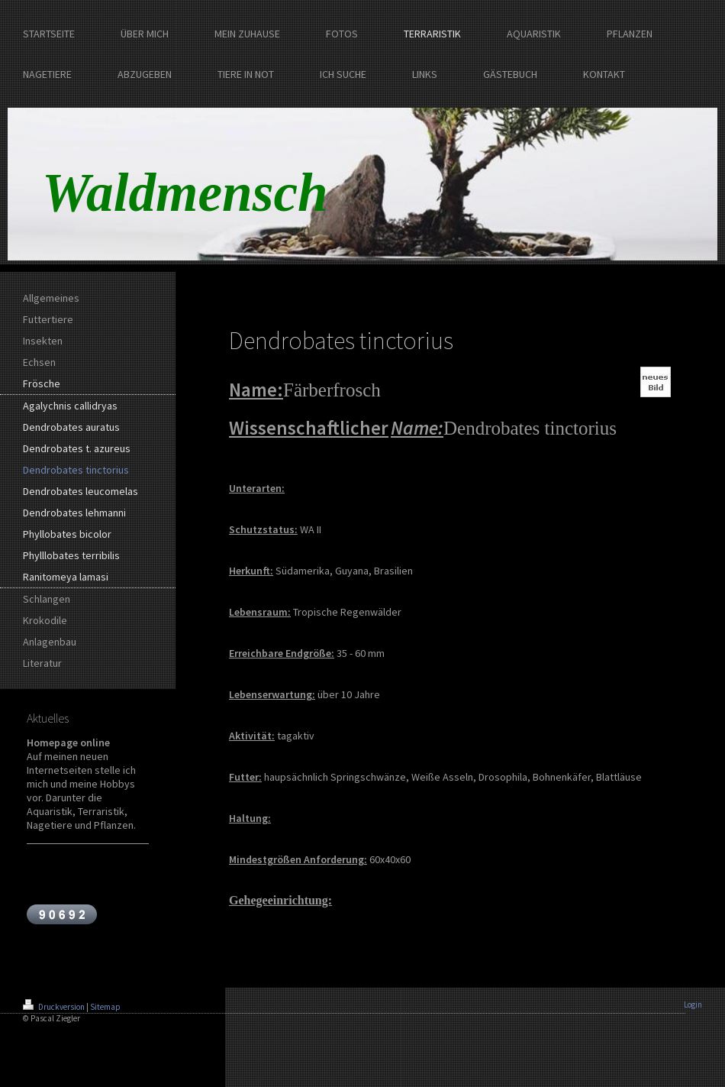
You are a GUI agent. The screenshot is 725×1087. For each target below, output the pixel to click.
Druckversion (54, 1006)
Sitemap (105, 1006)
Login (693, 1004)
